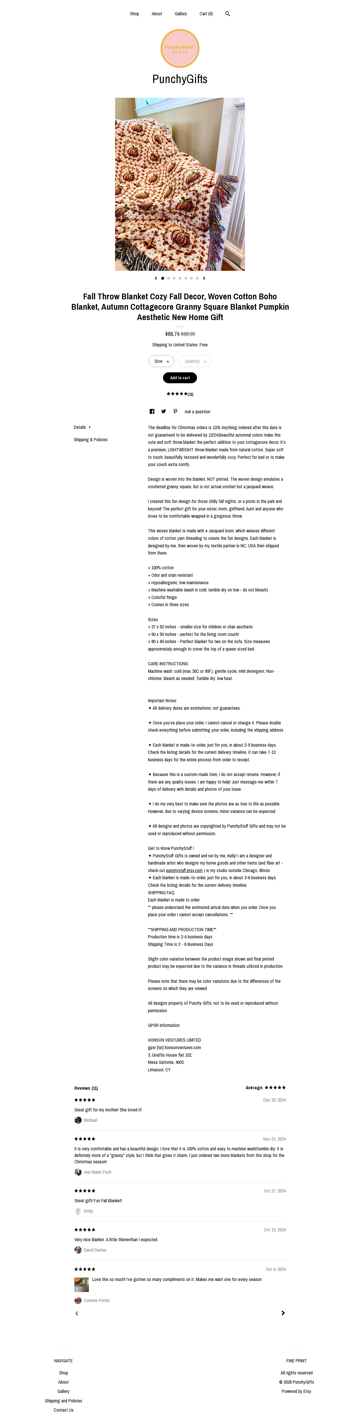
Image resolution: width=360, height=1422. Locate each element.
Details (82, 427)
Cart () (206, 13)
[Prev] (76, 1314)
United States (185, 344)
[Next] (283, 1313)
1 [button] (162, 278)
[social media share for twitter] (164, 411)
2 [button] (168, 278)
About (157, 13)
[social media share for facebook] (152, 411)
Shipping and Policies (63, 1400)
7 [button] (197, 278)
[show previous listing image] (155, 279)
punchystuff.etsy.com (184, 870)
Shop (134, 13)
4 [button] (180, 278)
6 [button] (191, 278)
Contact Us (64, 1410)
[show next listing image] (204, 279)
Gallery (181, 13)
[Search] (228, 14)
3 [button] (174, 278)
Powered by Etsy (296, 1391)
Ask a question (197, 411)
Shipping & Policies (91, 439)
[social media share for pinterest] (176, 411)
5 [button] (185, 278)
